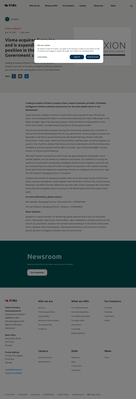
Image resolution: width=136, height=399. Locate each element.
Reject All (77, 57)
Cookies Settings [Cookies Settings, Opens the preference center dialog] (42, 57)
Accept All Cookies (92, 57)
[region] (68, 51)
